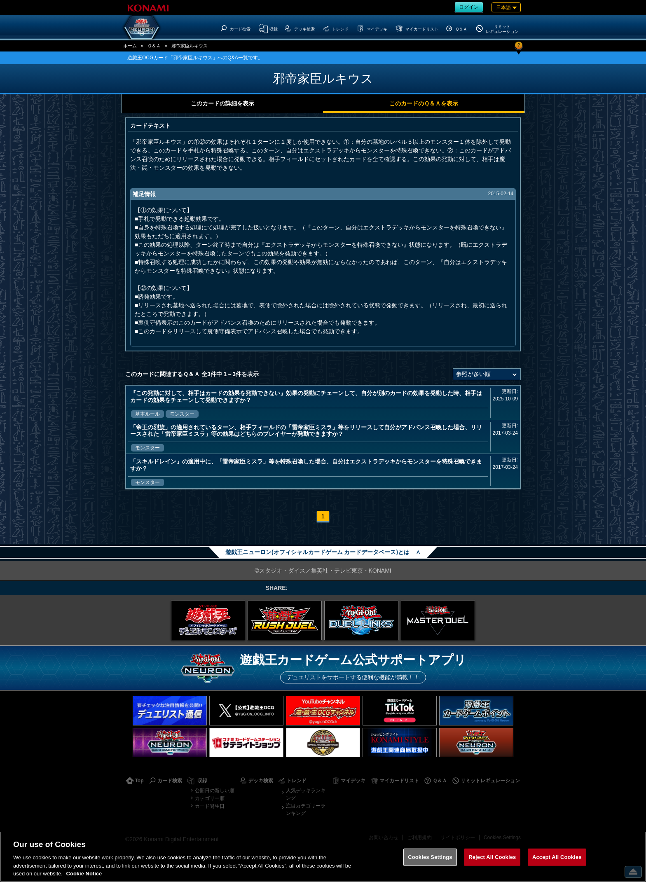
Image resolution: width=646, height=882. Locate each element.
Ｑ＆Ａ (154, 45)
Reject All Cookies (492, 857)
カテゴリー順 (210, 798)
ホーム (130, 45)
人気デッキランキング (305, 794)
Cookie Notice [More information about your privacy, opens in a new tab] (84, 873)
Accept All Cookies (557, 857)
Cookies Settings (430, 857)
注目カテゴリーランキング (305, 809)
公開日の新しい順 (214, 790)
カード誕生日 (210, 806)
